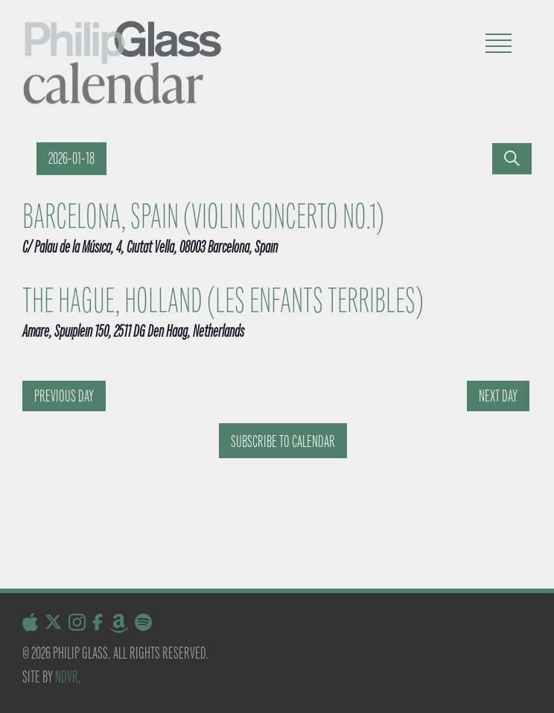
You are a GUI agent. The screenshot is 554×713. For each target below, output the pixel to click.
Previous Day (64, 396)
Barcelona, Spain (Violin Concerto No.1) (203, 216)
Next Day (498, 396)
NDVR (66, 677)
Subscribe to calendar (283, 441)
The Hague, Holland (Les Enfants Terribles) (223, 301)
